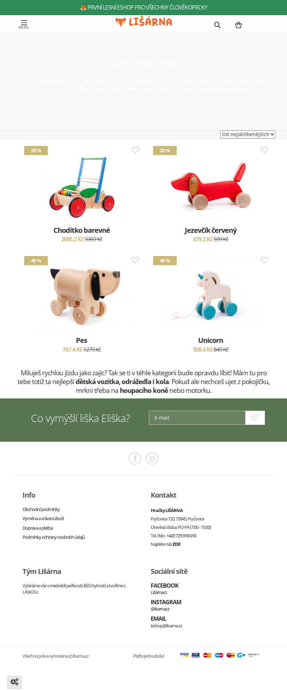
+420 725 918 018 (181, 535)
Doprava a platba (37, 528)
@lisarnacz (160, 609)
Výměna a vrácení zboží (43, 518)
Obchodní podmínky (41, 509)
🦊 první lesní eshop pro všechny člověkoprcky (143, 7)
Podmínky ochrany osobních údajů (53, 537)
